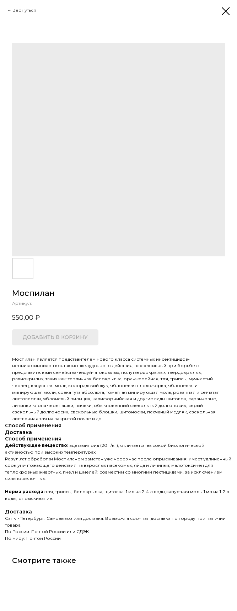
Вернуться (24, 10)
